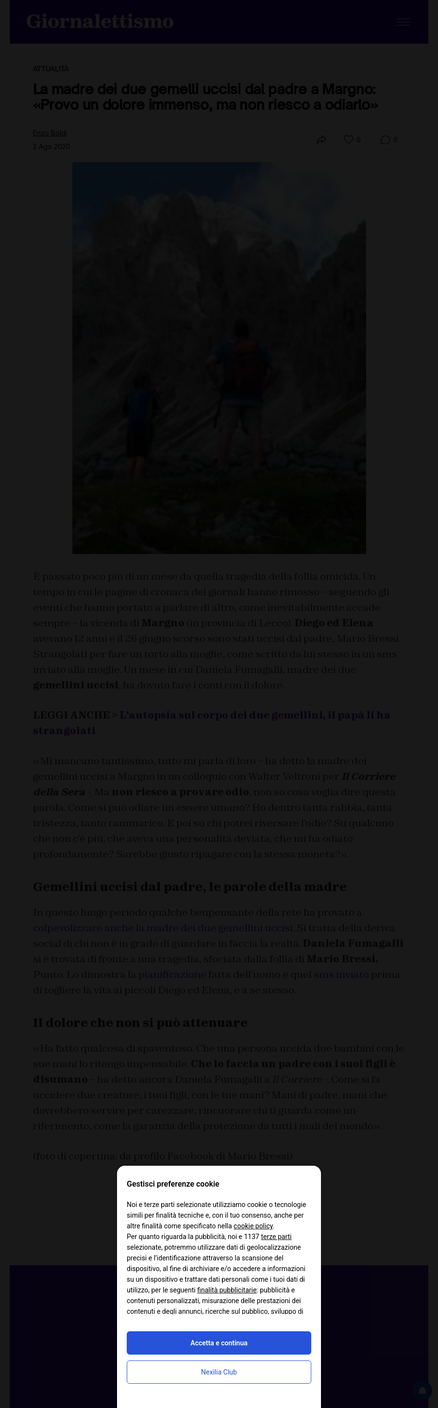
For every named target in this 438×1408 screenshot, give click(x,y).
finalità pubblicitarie (226, 1290)
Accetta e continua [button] (218, 1343)
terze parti (276, 1236)
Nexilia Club (219, 1372)
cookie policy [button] (253, 1226)
